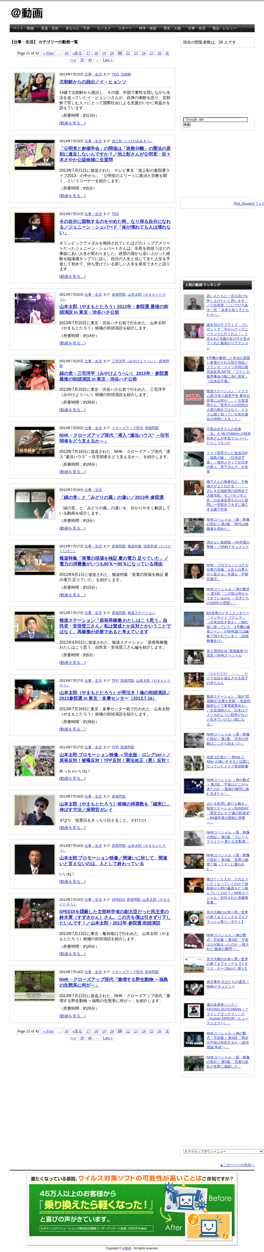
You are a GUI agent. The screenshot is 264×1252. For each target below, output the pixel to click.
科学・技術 (147, 28)
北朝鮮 (126, 74)
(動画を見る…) (72, 123)
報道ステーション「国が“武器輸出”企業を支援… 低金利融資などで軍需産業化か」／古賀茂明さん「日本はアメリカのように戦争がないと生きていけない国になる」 (216, 710)
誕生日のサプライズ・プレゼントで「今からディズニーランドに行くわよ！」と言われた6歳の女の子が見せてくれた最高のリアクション (216, 336)
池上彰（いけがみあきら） (132, 141)
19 (104, 53)
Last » (108, 60)
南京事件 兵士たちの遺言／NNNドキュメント (216, 988)
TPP (115, 681)
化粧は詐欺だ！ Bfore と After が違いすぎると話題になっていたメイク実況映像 (216, 763)
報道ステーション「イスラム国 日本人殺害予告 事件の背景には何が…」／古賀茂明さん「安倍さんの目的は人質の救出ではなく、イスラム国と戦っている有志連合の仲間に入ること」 (216, 405)
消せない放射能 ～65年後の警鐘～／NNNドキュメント (216, 548)
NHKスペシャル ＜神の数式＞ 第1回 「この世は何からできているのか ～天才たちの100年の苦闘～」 (216, 596)
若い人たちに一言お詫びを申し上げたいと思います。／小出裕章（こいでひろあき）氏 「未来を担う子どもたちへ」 (216, 305)
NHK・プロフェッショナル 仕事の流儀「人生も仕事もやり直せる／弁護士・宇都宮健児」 (216, 572)
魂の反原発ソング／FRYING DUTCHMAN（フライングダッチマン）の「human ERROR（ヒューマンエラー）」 (216, 1013)
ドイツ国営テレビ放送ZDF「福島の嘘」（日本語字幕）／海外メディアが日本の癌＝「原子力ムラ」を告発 (215, 462)
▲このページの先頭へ (237, 1165)
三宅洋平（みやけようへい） (134, 361)
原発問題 (119, 294)
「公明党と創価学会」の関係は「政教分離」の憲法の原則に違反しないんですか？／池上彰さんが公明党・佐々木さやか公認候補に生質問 (115, 154)
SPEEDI (118, 900)
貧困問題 (152, 428)
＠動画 (126, 1248)
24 (143, 53)
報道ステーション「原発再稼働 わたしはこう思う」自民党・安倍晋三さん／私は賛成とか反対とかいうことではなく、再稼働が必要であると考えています (115, 626)
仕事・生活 (196, 28)
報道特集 (135, 546)
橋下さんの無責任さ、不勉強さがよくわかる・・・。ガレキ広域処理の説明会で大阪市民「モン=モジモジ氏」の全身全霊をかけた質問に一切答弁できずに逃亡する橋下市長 (215, 495)
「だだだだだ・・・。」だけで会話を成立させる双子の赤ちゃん (215, 679)
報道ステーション (141, 613)
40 (90, 60)
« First (48, 53)
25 (151, 53)
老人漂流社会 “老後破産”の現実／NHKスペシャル (215, 657)
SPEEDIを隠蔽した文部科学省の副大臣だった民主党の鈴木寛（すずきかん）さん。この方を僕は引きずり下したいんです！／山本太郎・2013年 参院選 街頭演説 (115, 917)
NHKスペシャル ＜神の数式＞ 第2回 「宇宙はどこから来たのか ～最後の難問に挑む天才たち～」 (216, 787)
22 (128, 53)
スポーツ (125, 28)
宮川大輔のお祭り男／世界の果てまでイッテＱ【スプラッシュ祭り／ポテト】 (215, 918)
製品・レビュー (225, 28)
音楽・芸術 (49, 28)
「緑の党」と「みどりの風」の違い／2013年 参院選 (111, 497)
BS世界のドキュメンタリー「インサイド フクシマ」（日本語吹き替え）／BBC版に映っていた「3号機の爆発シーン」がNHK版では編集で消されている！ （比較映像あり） (216, 627)
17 (88, 53)
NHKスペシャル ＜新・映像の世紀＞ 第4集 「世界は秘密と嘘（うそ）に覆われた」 (216, 862)
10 (66, 53)
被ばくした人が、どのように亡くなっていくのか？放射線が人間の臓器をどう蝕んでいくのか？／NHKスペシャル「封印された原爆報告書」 (216, 890)
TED (115, 74)
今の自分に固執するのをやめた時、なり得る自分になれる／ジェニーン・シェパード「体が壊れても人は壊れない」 (115, 227)
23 (136, 53)
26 (159, 53)
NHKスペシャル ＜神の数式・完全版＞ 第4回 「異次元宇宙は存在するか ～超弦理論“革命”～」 (216, 1040)
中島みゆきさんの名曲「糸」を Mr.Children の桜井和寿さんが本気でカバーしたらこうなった (217, 436)
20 (112, 53)
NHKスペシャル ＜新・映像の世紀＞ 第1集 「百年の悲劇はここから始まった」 (216, 740)
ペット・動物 (23, 28)
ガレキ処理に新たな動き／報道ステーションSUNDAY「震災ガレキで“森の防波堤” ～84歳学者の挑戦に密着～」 (217, 812)
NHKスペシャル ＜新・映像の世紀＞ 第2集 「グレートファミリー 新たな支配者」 (216, 838)
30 (82, 60)
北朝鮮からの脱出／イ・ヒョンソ (92, 81)
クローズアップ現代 (127, 428)
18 (96, 53)
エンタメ (104, 28)
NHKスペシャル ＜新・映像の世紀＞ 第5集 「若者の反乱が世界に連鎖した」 (216, 1063)
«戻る (77, 53)
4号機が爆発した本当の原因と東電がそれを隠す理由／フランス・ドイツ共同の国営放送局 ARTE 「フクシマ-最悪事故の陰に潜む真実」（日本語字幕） (216, 369)
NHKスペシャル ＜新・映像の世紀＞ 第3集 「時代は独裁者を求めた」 (216, 525)
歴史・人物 (172, 28)
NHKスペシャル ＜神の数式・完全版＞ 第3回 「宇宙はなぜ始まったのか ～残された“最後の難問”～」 (216, 942)
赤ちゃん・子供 (78, 28)
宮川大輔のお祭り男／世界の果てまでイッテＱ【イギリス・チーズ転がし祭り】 (215, 965)
